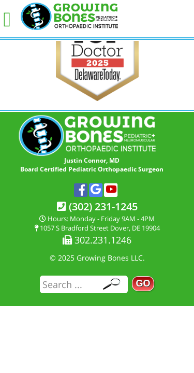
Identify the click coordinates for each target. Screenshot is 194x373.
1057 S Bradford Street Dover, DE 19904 (97, 228)
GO (143, 283)
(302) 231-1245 (97, 206)
